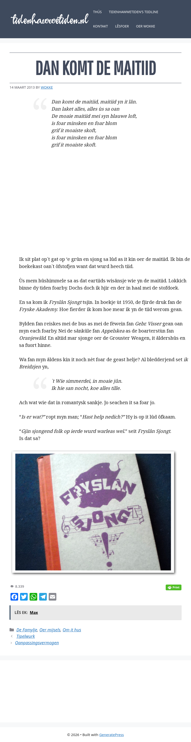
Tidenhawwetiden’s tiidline (133, 12)
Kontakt (100, 26)
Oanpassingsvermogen (37, 642)
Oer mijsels (49, 630)
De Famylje (26, 630)
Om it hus (72, 630)
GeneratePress (111, 734)
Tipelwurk (25, 636)
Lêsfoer (122, 26)
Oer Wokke (145, 26)
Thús (97, 12)
